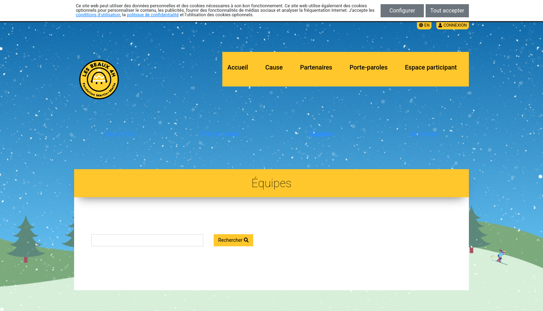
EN (424, 25)
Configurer (402, 10)
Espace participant (431, 67)
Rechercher (233, 240)
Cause (274, 67)
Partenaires (316, 67)
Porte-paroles (368, 67)
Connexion (452, 25)
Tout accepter (447, 10)
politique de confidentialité (153, 14)
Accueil (238, 67)
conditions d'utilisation (98, 14)
